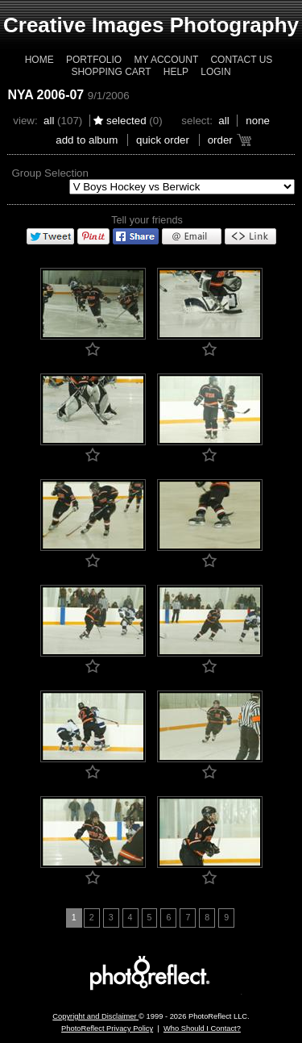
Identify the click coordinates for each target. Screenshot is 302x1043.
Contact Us (241, 59)
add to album (87, 140)
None (258, 121)
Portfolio (94, 59)
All (48, 121)
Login (215, 71)
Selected (126, 121)
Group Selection (50, 173)
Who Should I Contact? (202, 1028)
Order (220, 140)
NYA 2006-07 (45, 95)
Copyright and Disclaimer (95, 1016)
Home (39, 59)
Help (175, 71)
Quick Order (162, 140)
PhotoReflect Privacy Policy (107, 1028)
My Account (166, 59)
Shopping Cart (111, 71)
